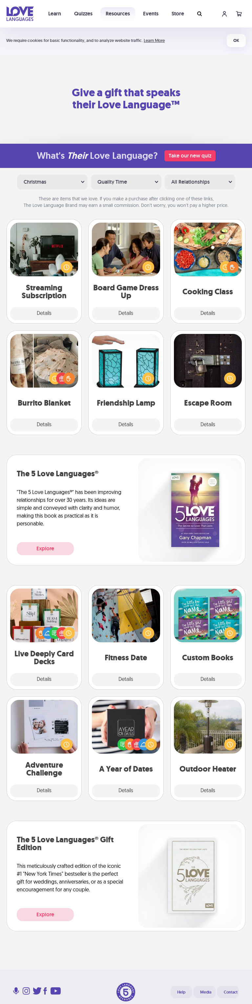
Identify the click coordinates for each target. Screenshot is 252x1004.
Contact (231, 992)
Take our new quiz (190, 155)
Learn (54, 13)
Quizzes (83, 13)
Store (178, 13)
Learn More (154, 40)
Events (150, 13)
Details (44, 313)
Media (205, 992)
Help (181, 992)
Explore (45, 548)
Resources (118, 13)
